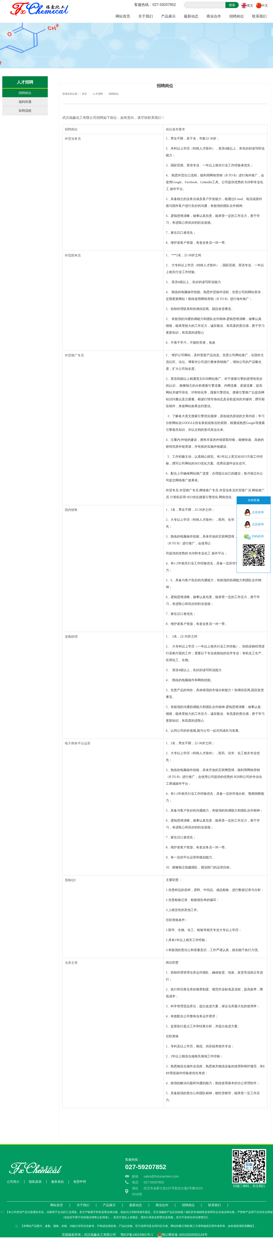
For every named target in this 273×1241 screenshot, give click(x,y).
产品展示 (168, 16)
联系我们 (259, 16)
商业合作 (214, 16)
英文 (250, 5)
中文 (265, 5)
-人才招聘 (97, 93)
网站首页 (123, 16)
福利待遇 (25, 102)
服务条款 (57, 1181)
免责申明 (79, 1181)
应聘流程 (25, 110)
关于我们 (145, 16)
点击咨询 (254, 512)
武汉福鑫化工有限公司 (79, 117)
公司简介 (13, 1181)
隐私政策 (35, 1181)
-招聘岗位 (113, 93)
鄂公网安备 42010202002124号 (184, 1234)
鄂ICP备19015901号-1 (137, 1234)
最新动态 (191, 16)
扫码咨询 (254, 536)
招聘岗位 (236, 16)
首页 (84, 93)
